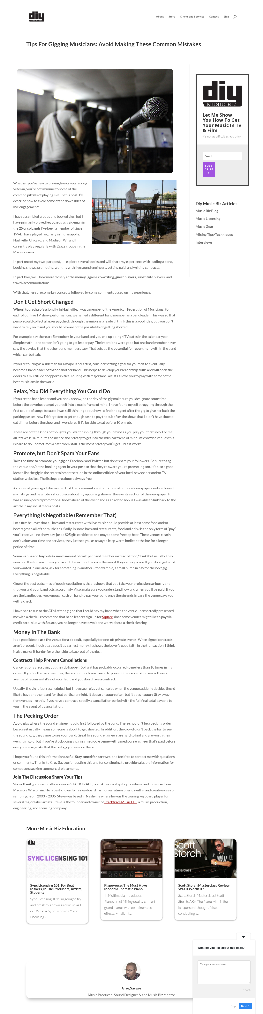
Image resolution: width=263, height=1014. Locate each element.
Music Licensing (208, 218)
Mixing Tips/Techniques (214, 234)
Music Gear (204, 226)
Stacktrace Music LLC (120, 802)
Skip (233, 1006)
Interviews (204, 242)
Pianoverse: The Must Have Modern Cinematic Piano (125, 887)
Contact (214, 16)
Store (172, 16)
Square (107, 617)
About (160, 16)
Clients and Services (192, 16)
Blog (226, 16)
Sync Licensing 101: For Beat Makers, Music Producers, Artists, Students (56, 888)
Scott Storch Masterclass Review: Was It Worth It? (204, 887)
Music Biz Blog (207, 211)
